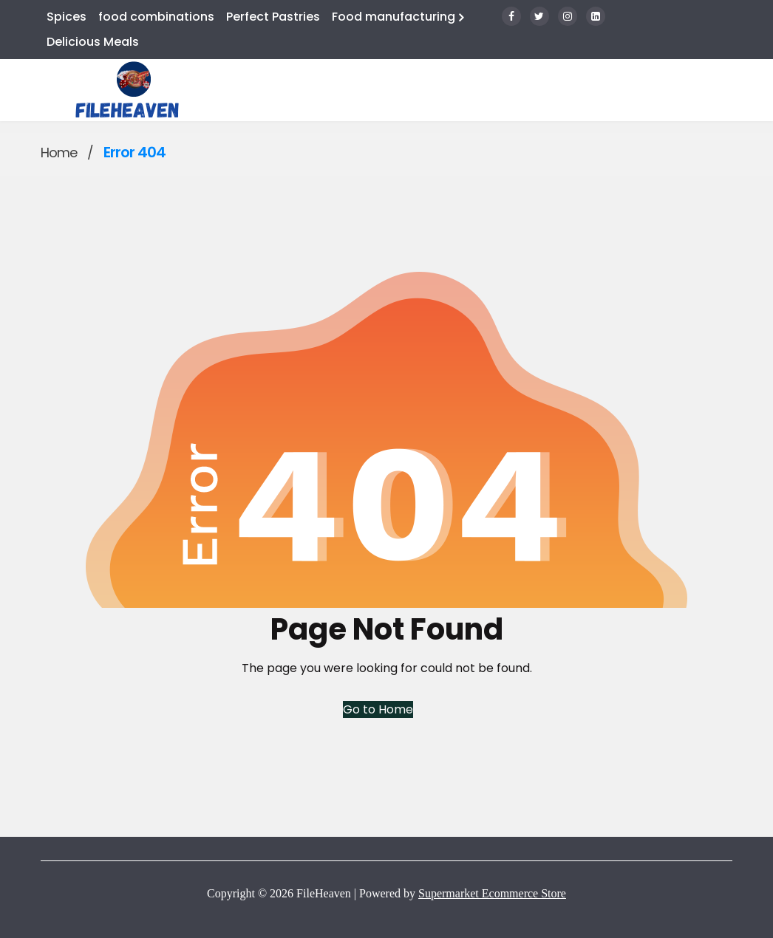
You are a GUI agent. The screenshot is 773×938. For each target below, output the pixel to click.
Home (59, 152)
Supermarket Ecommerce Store (492, 893)
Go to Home (378, 709)
